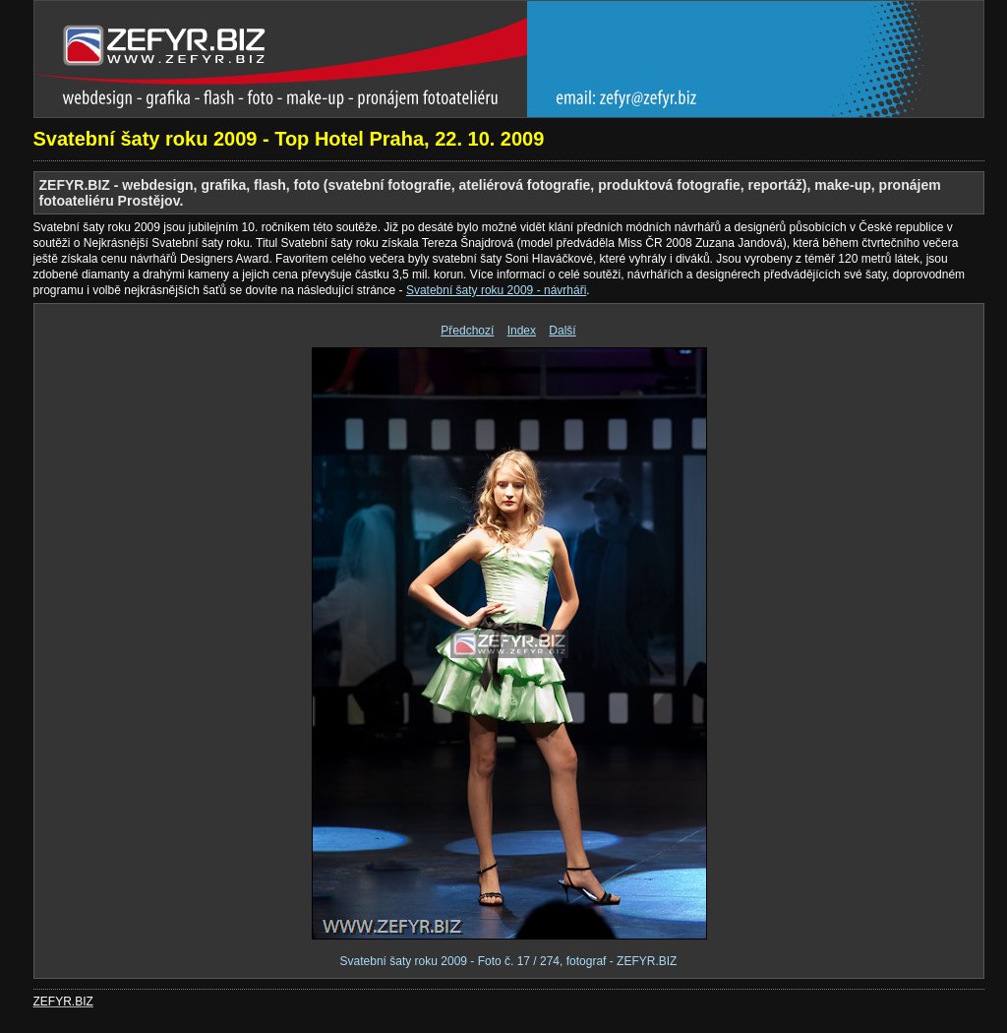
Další (562, 330)
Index (521, 330)
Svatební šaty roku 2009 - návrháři (496, 290)
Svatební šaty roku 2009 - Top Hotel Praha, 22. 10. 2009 (289, 139)
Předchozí (467, 330)
